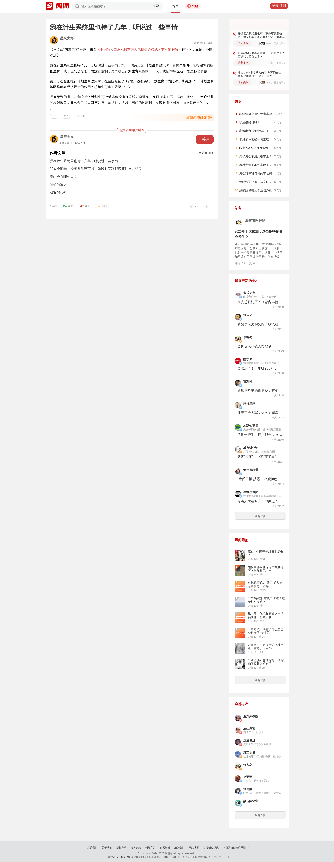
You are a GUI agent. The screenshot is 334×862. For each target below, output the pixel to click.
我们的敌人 (58, 184)
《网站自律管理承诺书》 (237, 847)
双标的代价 (58, 192)
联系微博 (165, 847)
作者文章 (57, 153)
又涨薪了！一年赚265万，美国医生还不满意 (259, 368)
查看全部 (260, 516)
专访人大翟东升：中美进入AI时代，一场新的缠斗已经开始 (259, 501)
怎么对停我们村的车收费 (255, 173)
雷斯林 (247, 381)
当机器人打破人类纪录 (254, 346)
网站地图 (194, 847)
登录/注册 (279, 6)
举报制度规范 (211, 847)
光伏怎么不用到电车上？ (255, 156)
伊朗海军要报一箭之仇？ (255, 182)
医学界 (247, 359)
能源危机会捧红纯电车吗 (255, 114)
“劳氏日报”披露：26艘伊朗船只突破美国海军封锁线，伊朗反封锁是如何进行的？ (259, 479)
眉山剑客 (249, 728)
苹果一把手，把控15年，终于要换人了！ (259, 435)
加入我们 (179, 847)
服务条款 (136, 847)
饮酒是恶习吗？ (249, 122)
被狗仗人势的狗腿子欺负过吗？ (259, 324)
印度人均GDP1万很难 (253, 148)
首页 (175, 6)
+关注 (205, 139)
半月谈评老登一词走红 (254, 139)
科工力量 (249, 752)
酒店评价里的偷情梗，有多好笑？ (259, 390)
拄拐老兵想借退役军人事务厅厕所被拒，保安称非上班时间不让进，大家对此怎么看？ (261, 35)
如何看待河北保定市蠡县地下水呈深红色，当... (266, 568)
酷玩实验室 (250, 801)
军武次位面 (250, 492)
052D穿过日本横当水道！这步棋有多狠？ (266, 600)
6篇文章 (64, 142)
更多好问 (272, 25)
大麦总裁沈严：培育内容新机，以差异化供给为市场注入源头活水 (259, 302)
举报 (83, 116)
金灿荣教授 (250, 716)
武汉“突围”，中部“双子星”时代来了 (259, 457)
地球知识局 (250, 425)
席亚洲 (247, 777)
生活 (65, 115)
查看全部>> (206, 153)
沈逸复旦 (249, 740)
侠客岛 (247, 337)
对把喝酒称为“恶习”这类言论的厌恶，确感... (265, 584)
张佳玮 (247, 315)
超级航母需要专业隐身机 (255, 190)
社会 (54, 115)
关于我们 (107, 847)
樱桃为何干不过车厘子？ (255, 165)
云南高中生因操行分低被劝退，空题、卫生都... (266, 646)
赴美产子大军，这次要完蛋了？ (259, 412)
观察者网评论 (255, 220)
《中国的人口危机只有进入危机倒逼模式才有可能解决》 (139, 49)
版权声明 (121, 847)
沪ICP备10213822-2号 (117, 857)
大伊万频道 (250, 470)
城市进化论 (250, 448)
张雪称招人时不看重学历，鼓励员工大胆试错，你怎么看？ (261, 54)
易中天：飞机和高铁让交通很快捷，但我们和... (266, 615)
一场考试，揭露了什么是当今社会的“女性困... (266, 631)
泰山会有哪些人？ (63, 176)
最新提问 (243, 43)
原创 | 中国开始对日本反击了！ (265, 553)
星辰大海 (67, 38)
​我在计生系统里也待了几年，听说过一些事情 (84, 161)
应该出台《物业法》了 (254, 131)
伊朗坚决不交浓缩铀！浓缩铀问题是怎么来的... (266, 662)
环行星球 (249, 403)
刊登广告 (150, 847)
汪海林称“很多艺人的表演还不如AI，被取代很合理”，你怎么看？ (261, 74)
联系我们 (92, 847)
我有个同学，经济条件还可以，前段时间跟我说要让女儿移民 (96, 169)
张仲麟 (247, 789)
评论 (240, 263)
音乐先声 (249, 293)
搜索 (155, 6)
